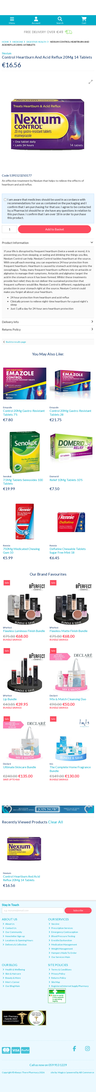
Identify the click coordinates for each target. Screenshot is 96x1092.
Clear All (55, 822)
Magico (61, 1072)
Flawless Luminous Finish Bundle (24, 631)
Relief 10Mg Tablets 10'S (66, 480)
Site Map (54, 982)
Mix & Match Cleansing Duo (68, 699)
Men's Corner (11, 982)
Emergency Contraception (63, 932)
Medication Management (63, 944)
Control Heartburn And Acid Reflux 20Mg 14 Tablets (21, 878)
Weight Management (61, 948)
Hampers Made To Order (63, 952)
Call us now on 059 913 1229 (48, 1065)
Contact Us (9, 928)
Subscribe (78, 910)
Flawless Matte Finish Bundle (68, 631)
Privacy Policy (57, 973)
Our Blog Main (11, 986)
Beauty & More (12, 977)
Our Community (12, 932)
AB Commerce (86, 1072)
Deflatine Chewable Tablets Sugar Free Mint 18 (68, 550)
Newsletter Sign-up (14, 936)
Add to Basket (54, 229)
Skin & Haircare (12, 973)
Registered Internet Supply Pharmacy (69, 986)
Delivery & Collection (15, 944)
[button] (91, 82)
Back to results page (16, 341)
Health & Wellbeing (14, 969)
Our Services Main (59, 957)
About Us (9, 923)
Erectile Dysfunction (60, 940)
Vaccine (54, 923)
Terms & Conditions (60, 969)
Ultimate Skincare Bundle (19, 767)
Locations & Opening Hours (18, 940)
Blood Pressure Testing (62, 936)
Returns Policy (57, 977)
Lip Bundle (10, 699)
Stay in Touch (10, 905)
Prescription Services (61, 928)
